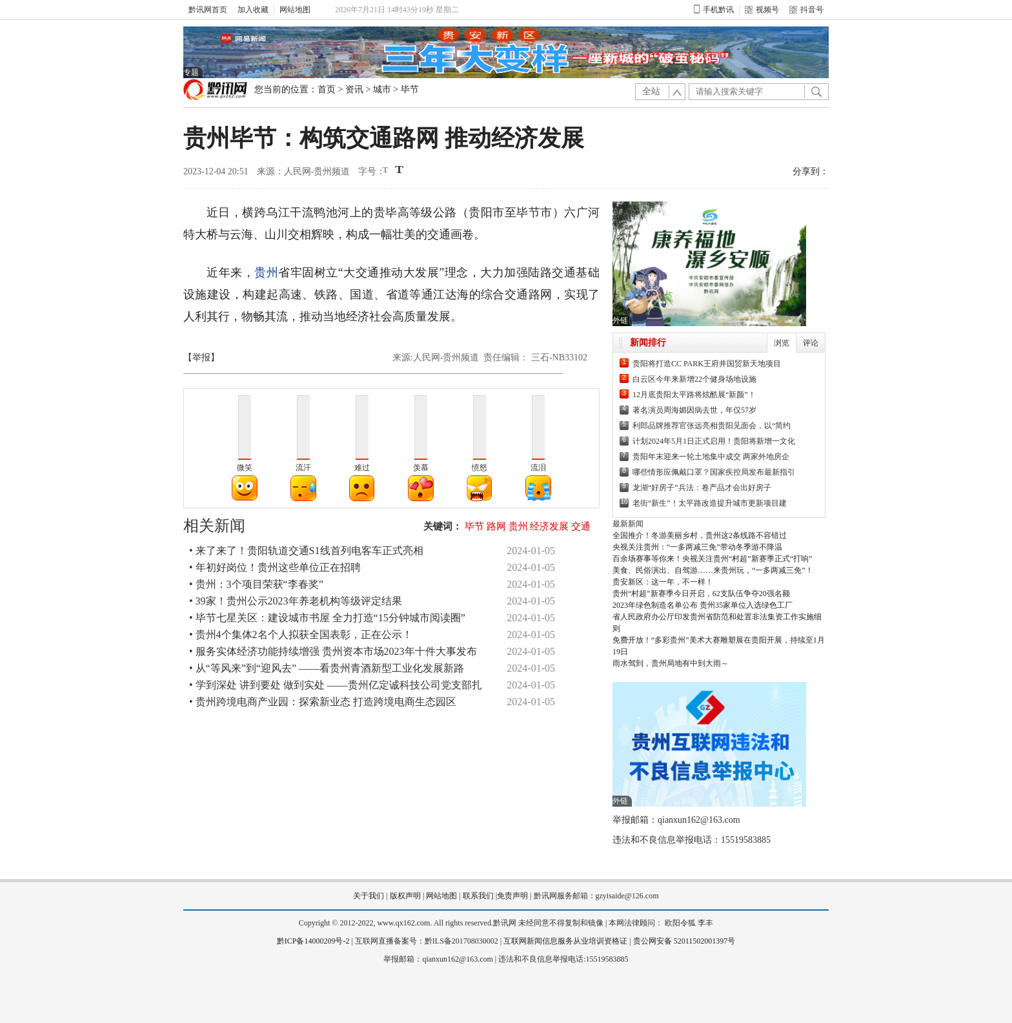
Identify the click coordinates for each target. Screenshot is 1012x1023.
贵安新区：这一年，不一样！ (662, 581)
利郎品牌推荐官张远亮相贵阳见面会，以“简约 (711, 425)
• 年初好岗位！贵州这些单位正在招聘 (275, 567)
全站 (651, 91)
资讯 (354, 89)
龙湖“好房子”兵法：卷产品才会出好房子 (701, 487)
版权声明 (405, 895)
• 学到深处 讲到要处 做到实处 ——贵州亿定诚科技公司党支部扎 (335, 684)
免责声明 (512, 895)
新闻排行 (648, 342)
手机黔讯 (714, 9)
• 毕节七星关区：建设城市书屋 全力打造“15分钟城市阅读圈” (327, 617)
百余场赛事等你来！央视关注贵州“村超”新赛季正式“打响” (712, 558)
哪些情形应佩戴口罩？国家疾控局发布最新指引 (713, 472)
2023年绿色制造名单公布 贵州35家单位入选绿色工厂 (702, 605)
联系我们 (478, 895)
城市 (382, 89)
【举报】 (201, 357)
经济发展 (549, 526)
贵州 (266, 272)
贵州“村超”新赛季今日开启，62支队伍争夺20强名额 (701, 593)
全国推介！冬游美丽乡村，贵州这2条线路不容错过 (699, 535)
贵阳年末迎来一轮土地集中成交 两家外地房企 (710, 456)
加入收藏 (253, 9)
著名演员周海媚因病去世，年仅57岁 (694, 410)
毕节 (410, 89)
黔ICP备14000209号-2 (313, 941)
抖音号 (806, 9)
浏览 (781, 342)
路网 (496, 526)
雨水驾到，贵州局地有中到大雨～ (670, 663)
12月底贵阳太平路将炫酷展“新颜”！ (694, 394)
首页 (327, 89)
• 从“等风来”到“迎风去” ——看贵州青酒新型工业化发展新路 (326, 668)
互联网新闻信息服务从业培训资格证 (565, 941)
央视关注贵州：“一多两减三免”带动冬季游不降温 (697, 547)
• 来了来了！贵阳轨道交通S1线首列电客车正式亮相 (306, 550)
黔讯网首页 (207, 9)
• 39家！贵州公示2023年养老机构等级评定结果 (295, 600)
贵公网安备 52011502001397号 (684, 941)
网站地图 (294, 9)
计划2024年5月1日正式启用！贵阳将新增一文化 (713, 441)
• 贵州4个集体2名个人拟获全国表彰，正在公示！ (300, 634)
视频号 (762, 9)
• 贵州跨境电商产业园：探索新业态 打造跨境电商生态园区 (322, 701)
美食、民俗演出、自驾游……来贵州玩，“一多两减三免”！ (712, 570)
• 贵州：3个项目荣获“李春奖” (256, 584)
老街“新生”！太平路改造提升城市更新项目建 (709, 503)
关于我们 (368, 895)
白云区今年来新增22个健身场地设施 (694, 379)
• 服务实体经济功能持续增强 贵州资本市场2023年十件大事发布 (333, 651)
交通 (581, 526)
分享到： (811, 171)
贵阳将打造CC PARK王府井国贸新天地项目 (706, 363)
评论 (810, 342)
